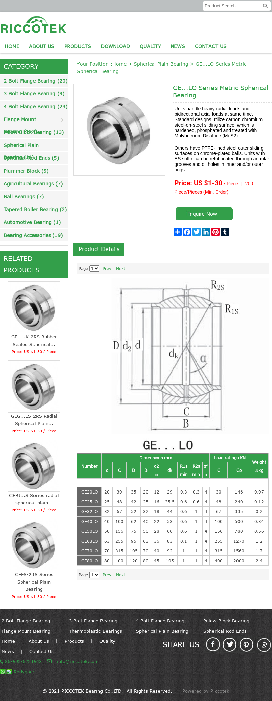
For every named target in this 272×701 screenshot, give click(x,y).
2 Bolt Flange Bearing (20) (35, 81)
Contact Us (211, 46)
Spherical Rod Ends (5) (31, 158)
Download (115, 46)
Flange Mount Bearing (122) (20, 121)
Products (77, 46)
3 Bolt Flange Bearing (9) (34, 93)
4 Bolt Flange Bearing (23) (35, 106)
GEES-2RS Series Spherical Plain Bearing (34, 582)
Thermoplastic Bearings (95, 631)
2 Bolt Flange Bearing (26, 620)
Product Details (98, 249)
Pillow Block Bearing (226, 620)
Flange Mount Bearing (26, 631)
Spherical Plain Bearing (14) (21, 146)
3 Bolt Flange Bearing (93, 620)
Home (12, 46)
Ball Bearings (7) (24, 196)
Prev (107, 268)
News (178, 46)
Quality (150, 46)
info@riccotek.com (78, 661)
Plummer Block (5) (26, 171)
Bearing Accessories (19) (33, 235)
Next (121, 268)
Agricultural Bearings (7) (33, 184)
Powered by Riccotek (205, 691)
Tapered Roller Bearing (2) (35, 209)
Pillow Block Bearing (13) (34, 132)
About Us (41, 46)
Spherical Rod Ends (225, 631)
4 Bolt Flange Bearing (160, 620)
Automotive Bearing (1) (32, 222)
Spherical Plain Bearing (161, 64)
